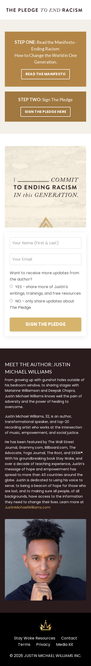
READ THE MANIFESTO (45, 74)
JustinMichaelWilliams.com (27, 507)
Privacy (43, 644)
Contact (69, 638)
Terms (24, 644)
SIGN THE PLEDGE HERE (45, 111)
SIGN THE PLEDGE (45, 324)
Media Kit (64, 644)
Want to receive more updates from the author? (44, 276)
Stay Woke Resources (34, 638)
